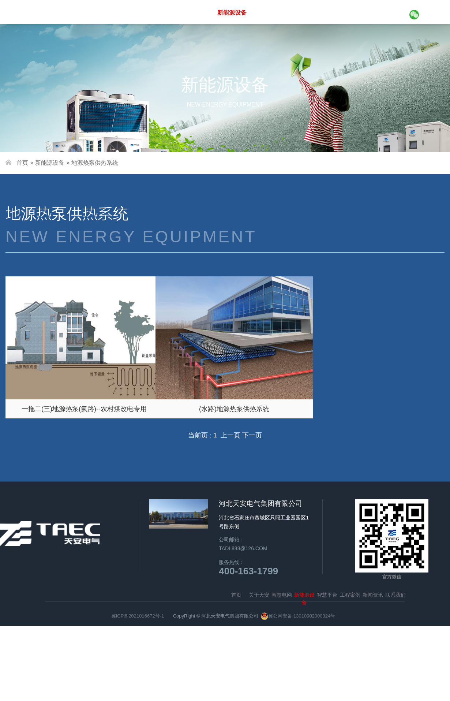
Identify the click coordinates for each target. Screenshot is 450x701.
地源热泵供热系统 (94, 163)
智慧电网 (192, 12)
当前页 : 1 (202, 435)
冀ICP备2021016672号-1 (137, 616)
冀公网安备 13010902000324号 (301, 616)
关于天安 (155, 12)
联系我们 (382, 12)
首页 (124, 12)
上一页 (231, 435)
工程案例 (309, 12)
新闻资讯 (345, 12)
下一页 (252, 435)
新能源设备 (232, 13)
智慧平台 (272, 12)
